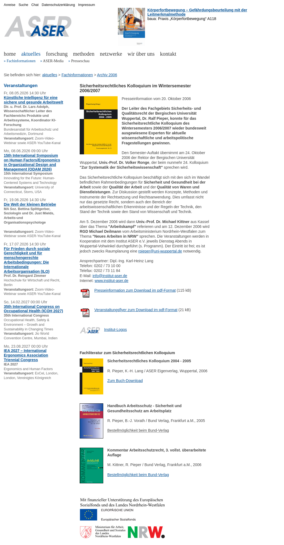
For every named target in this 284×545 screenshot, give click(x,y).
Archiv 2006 (107, 75)
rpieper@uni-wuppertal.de (160, 251)
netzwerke (111, 54)
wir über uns (141, 54)
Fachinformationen (21, 61)
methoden (84, 54)
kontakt (168, 54)
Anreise (9, 5)
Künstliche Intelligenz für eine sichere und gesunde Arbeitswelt (33, 99)
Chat (35, 5)
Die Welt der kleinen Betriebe (30, 204)
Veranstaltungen (20, 85)
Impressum (86, 5)
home (10, 54)
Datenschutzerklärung (58, 5)
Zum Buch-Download (125, 380)
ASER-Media (53, 61)
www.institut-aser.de (111, 280)
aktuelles (30, 54)
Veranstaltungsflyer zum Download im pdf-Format (136, 310)
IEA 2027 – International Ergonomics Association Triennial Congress (26, 355)
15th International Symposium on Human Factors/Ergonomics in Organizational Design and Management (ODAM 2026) (32, 162)
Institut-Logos (115, 329)
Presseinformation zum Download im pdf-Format (135, 290)
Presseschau (80, 61)
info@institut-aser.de (109, 276)
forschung (57, 54)
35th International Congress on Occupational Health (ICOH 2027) (33, 308)
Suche (23, 5)
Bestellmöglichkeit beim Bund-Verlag (138, 475)
